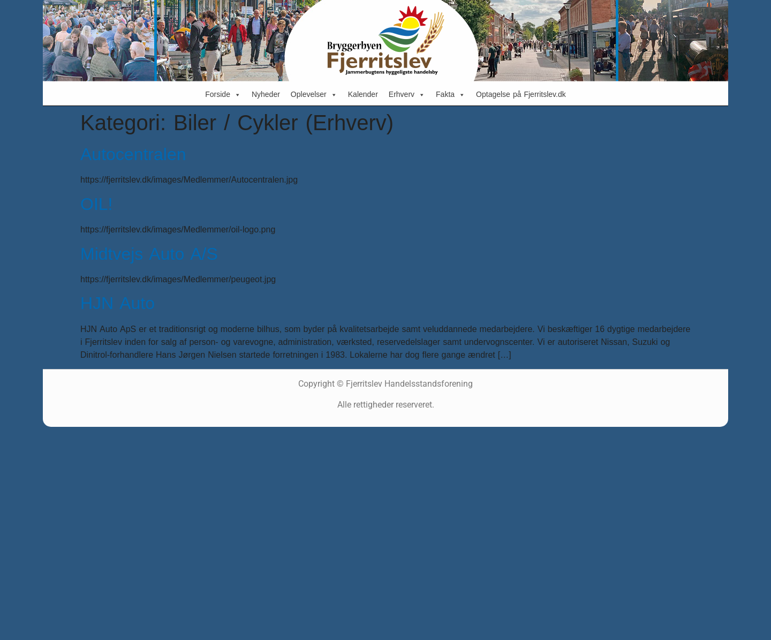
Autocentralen (133, 154)
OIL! (96, 204)
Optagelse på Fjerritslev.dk (521, 94)
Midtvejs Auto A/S (149, 254)
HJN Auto (117, 303)
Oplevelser (314, 95)
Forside (223, 95)
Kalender (363, 94)
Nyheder (266, 94)
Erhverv (407, 95)
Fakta (450, 95)
